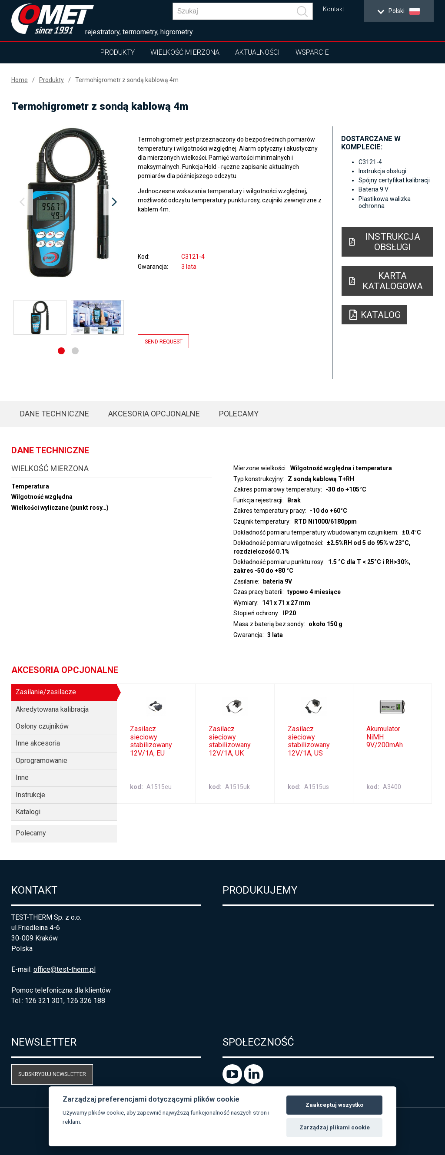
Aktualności (257, 52)
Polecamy (239, 413)
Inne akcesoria (38, 743)
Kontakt (333, 9)
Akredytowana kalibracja (52, 709)
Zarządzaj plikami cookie (334, 1127)
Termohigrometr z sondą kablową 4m (127, 79)
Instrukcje (30, 795)
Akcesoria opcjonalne (154, 413)
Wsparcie (312, 52)
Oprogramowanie (41, 760)
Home (19, 79)
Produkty (117, 52)
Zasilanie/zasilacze (46, 692)
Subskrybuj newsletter (52, 1074)
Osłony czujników (42, 726)
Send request (164, 341)
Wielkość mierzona (184, 52)
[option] (68, 202)
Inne (22, 777)
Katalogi (28, 812)
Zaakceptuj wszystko (334, 1105)
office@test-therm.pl (64, 969)
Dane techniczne (54, 413)
